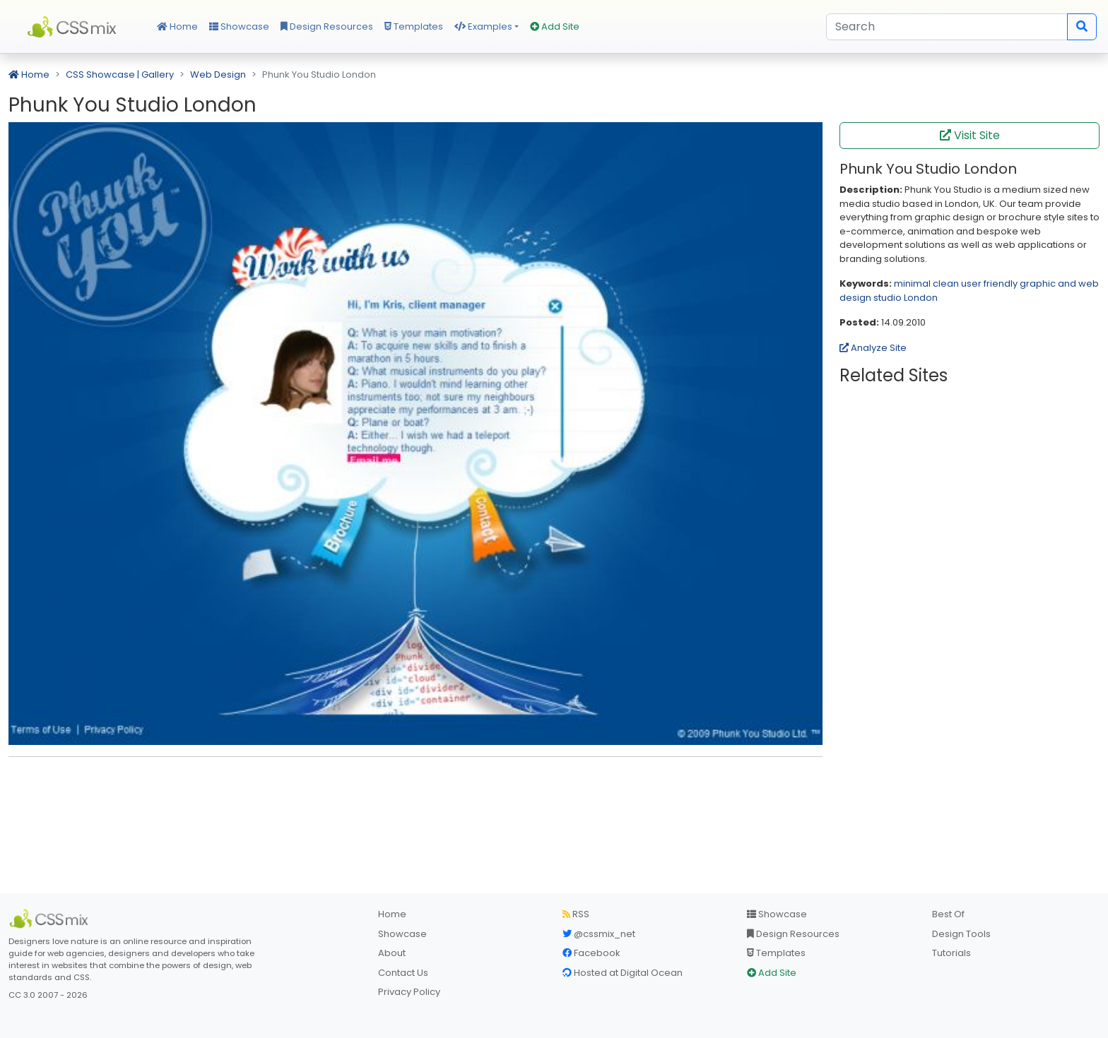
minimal (912, 283)
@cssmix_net (598, 934)
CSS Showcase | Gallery (120, 74)
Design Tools (961, 934)
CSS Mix (74, 27)
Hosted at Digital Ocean (622, 972)
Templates (413, 26)
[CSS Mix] (50, 918)
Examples (483, 26)
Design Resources (327, 26)
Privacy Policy (409, 991)
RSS (575, 914)
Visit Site (970, 135)
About (392, 953)
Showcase (239, 26)
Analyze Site (873, 347)
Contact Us (403, 972)
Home (177, 26)
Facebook (591, 953)
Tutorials (951, 953)
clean (946, 283)
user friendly (989, 283)
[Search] (947, 26)
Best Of (948, 914)
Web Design (218, 74)
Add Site (554, 26)
